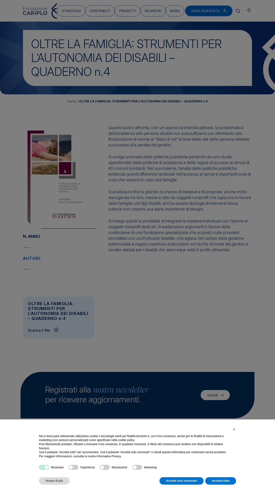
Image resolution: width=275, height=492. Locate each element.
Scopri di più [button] (54, 480)
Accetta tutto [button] (220, 480)
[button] (234, 429)
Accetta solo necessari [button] (181, 480)
